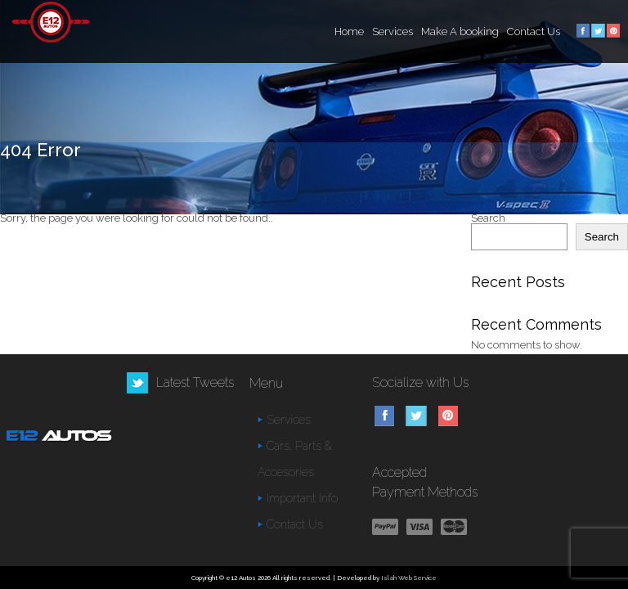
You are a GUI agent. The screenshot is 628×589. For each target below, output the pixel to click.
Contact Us (533, 31)
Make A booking (460, 31)
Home (349, 31)
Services (392, 31)
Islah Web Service (409, 577)
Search (488, 218)
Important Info (302, 498)
